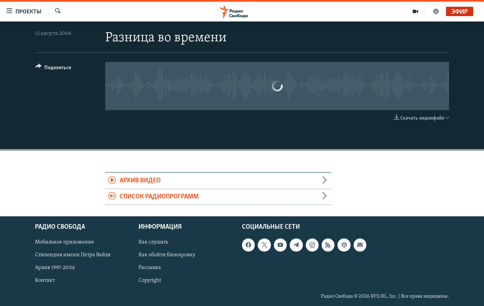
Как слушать (153, 242)
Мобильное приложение (64, 242)
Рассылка (149, 268)
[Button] (53, 69)
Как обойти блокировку (166, 255)
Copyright (149, 280)
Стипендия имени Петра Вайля (73, 255)
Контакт (45, 280)
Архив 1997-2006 (55, 268)
